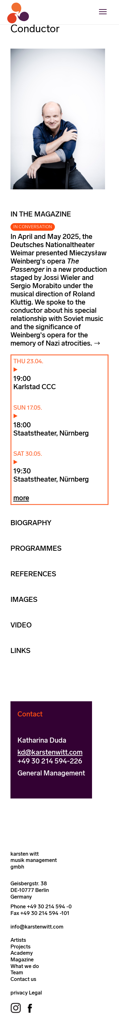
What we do (24, 966)
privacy (19, 992)
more (21, 498)
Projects (20, 946)
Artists (18, 940)
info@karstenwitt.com (36, 926)
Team (16, 972)
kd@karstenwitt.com (50, 752)
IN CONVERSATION (32, 226)
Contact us (23, 979)
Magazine (22, 959)
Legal (35, 992)
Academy (21, 953)
